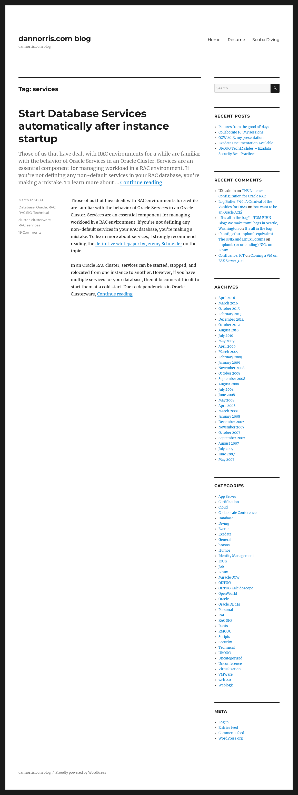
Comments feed (231, 733)
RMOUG (225, 631)
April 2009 (227, 346)
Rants (223, 626)
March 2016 (228, 303)
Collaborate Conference (237, 513)
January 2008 (229, 416)
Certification (228, 502)
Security (225, 642)
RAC (51, 207)
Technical (41, 212)
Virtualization (229, 669)
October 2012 (229, 325)
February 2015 (230, 314)
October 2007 (229, 432)
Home (214, 39)
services (33, 225)
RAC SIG (25, 212)
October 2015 (229, 308)
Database (26, 207)
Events (224, 529)
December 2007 (231, 422)
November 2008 (231, 368)
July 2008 (226, 389)
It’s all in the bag (258, 228)
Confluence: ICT (231, 255)
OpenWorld (227, 593)
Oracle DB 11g (229, 604)
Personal (225, 610)
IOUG (222, 561)
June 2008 (226, 395)
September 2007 (231, 438)
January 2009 (229, 362)
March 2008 (228, 411)
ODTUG (224, 583)
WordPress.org (230, 738)
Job (221, 566)
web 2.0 (224, 680)
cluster (24, 220)
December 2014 (231, 319)
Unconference (230, 664)
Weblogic (226, 685)
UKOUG (224, 653)
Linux (223, 572)
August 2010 (228, 330)
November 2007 (231, 427)
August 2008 (228, 384)
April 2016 (226, 298)
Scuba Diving (266, 39)
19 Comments (29, 232)
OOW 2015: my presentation (241, 138)
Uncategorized (230, 658)
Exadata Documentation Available (245, 143)
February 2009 (230, 357)
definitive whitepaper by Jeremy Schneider (138, 243)
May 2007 (226, 459)
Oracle (41, 207)
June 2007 (226, 454)
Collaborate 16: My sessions (241, 132)
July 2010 (225, 335)
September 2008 (231, 379)
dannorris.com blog (54, 38)
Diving (223, 523)
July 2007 (226, 449)
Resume (236, 39)
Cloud (223, 507)
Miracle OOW (229, 577)
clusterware (41, 220)
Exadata (224, 534)
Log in (223, 722)
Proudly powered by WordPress (80, 772)
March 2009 (228, 352)
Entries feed (228, 727)
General (224, 540)
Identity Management (236, 556)
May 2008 (226, 400)
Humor (224, 550)
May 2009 (226, 341)
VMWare (225, 674)
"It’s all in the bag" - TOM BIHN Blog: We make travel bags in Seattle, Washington (248, 223)
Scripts (224, 637)
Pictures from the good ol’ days (243, 127)
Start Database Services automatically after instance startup (93, 126)
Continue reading (141, 182)
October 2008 (229, 373)
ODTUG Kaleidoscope (235, 588)
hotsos (224, 545)
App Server (227, 496)
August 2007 (228, 443)
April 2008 (226, 406)
